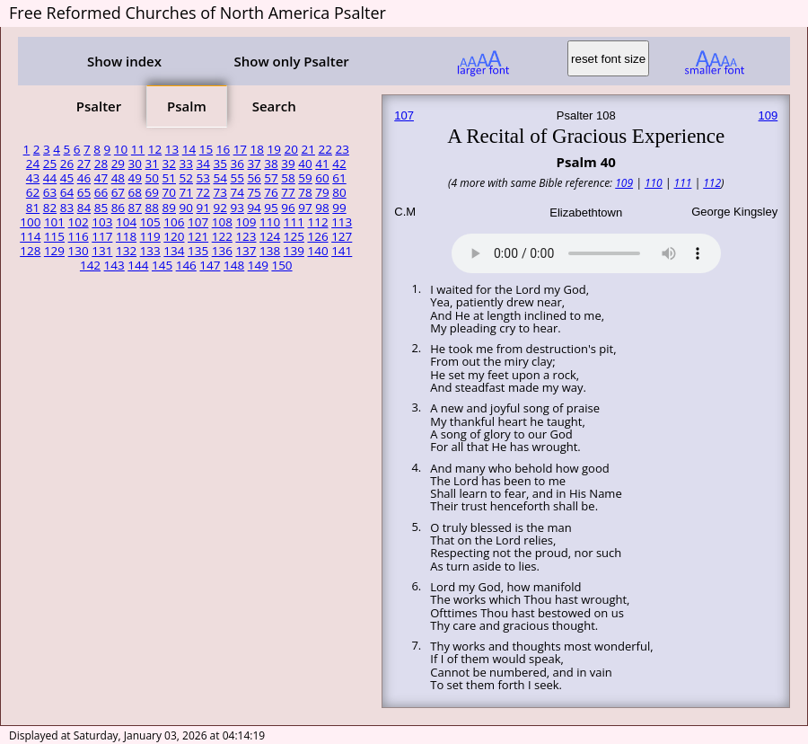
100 (30, 222)
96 (287, 207)
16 (223, 149)
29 (118, 163)
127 (341, 236)
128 (30, 251)
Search (274, 106)
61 (339, 178)
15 (206, 149)
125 (294, 236)
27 (84, 163)
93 (236, 207)
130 (78, 251)
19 (274, 149)
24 (33, 163)
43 (33, 178)
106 (173, 222)
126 (317, 236)
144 (137, 265)
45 (67, 178)
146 (186, 265)
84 (84, 207)
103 (102, 222)
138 (269, 251)
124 (269, 236)
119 (150, 236)
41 (322, 163)
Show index (124, 61)
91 (202, 207)
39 (287, 163)
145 (162, 265)
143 (114, 265)
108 (222, 222)
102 (78, 222)
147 (209, 265)
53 (202, 178)
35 (219, 163)
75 (253, 192)
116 (78, 236)
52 (186, 178)
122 (222, 236)
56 (253, 178)
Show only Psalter (290, 61)
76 (270, 192)
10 (120, 149)
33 (186, 163)
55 (236, 178)
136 (222, 251)
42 (339, 163)
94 (253, 207)
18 (257, 149)
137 (245, 251)
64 (67, 192)
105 (150, 222)
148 (234, 265)
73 (219, 192)
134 (173, 251)
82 (50, 207)
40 (305, 163)
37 (253, 163)
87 (135, 207)
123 (245, 236)
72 (202, 192)
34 (202, 163)
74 (236, 192)
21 (308, 149)
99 (339, 207)
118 (126, 236)
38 (270, 163)
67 (118, 192)
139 (294, 251)
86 (118, 207)
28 (101, 163)
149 (258, 265)
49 (135, 178)
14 (189, 149)
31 (152, 163)
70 (169, 192)
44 (50, 178)
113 (341, 222)
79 (322, 192)
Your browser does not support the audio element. (586, 250)
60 (322, 178)
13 (172, 149)
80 (339, 192)
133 (150, 251)
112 (317, 222)
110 (269, 222)
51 (169, 178)
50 (152, 178)
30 (135, 163)
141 (341, 251)
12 (155, 149)
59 (305, 178)
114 (30, 236)
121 (198, 236)
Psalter (98, 106)
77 (287, 192)
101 (54, 222)
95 (270, 207)
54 (219, 178)
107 (198, 222)
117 (102, 236)
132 (126, 251)
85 (101, 207)
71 (186, 192)
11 (138, 149)
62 (33, 192)
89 (169, 207)
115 (54, 236)
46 (84, 178)
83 (67, 207)
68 (135, 192)
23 (341, 149)
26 (67, 163)
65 (84, 192)
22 (324, 149)
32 (169, 163)
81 (33, 207)
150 (281, 265)
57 (270, 178)
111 (294, 222)
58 (287, 178)
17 (240, 149)
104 (126, 222)
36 (236, 163)
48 (118, 178)
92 (219, 207)
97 (305, 207)
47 (101, 178)
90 (186, 207)
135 (198, 251)
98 (322, 207)
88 (152, 207)
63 (50, 192)
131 (102, 251)
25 (50, 163)
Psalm (186, 106)
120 (173, 236)
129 (54, 251)
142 (90, 265)
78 (305, 192)
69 (152, 192)
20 (291, 149)
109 (245, 222)
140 (317, 251)
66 (101, 192)
